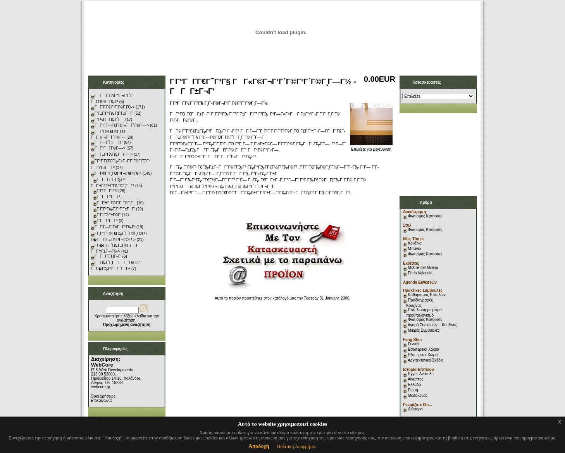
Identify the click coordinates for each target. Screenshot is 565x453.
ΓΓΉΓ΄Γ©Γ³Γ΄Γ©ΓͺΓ (116, 203)
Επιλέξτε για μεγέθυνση (371, 148)
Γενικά (413, 344)
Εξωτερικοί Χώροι (423, 355)
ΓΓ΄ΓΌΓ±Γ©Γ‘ (109, 215)
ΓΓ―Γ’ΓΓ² (107, 221)
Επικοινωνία (101, 400)
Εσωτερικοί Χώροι (423, 349)
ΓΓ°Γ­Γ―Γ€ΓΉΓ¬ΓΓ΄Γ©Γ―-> (122, 125)
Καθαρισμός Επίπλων (426, 295)
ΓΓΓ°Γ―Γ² (109, 197)
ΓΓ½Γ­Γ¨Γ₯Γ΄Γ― (109, 119)
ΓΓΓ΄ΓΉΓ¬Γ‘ (108, 256)
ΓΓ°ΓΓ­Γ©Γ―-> (110, 148)
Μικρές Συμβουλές (424, 330)
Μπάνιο (414, 248)
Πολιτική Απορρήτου (297, 446)
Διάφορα (415, 409)
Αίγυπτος (415, 379)
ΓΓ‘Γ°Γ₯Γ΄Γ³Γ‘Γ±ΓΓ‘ (116, 209)
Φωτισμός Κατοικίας (425, 216)
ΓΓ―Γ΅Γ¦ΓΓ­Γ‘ (109, 142)
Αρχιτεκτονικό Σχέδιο (425, 360)
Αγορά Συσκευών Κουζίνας (432, 325)
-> (118, 173)
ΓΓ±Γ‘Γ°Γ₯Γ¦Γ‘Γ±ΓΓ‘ (114, 113)
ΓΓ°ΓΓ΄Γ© (107, 191)
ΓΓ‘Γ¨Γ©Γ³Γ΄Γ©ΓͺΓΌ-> (114, 107)
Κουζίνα (415, 243)
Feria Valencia (420, 273)
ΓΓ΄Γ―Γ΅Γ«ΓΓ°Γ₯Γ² (115, 227)
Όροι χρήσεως (103, 396)
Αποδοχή (258, 446)
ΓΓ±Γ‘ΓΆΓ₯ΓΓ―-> (114, 154)
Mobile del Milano (423, 267)
